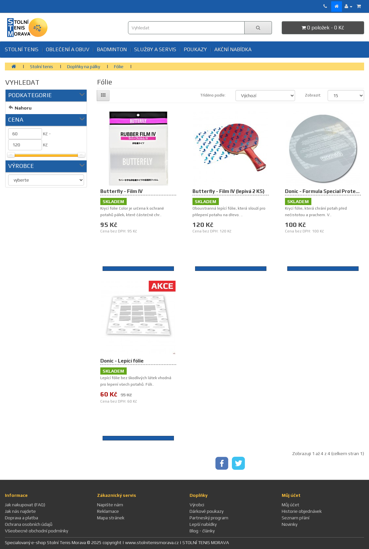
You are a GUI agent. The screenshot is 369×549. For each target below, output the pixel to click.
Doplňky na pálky (83, 66)
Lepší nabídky (203, 524)
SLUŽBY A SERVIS (155, 49)
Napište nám (110, 504)
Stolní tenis (21, 49)
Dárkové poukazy (206, 511)
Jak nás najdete (20, 511)
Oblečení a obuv (67, 49)
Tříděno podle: (213, 95)
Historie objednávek (302, 511)
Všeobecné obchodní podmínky (36, 530)
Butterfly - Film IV (121, 191)
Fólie (118, 66)
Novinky (289, 524)
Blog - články (202, 530)
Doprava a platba (21, 517)
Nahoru (23, 108)
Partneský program (209, 517)
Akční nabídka (232, 49)
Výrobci (197, 504)
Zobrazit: (311, 95)
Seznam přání (295, 517)
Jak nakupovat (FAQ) (25, 504)
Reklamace (108, 511)
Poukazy (195, 49)
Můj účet (290, 504)
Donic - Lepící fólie (122, 361)
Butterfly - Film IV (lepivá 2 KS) (228, 191)
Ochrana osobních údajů (28, 524)
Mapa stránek (110, 517)
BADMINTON (112, 49)
